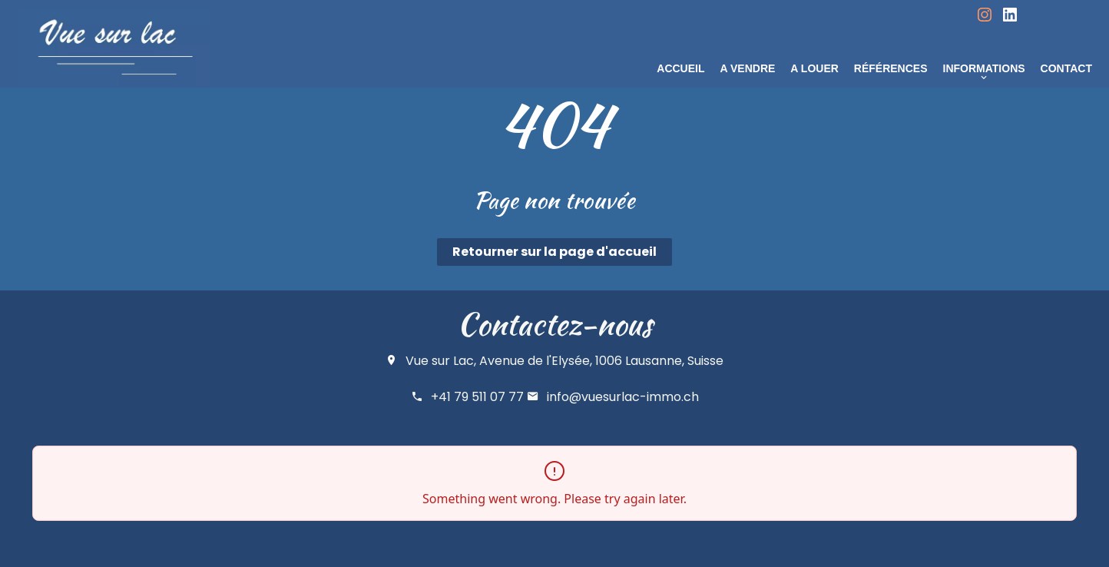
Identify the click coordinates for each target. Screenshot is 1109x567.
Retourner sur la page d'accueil (554, 251)
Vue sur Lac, (441, 361)
